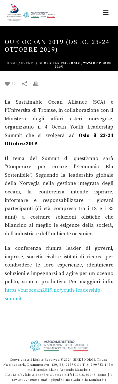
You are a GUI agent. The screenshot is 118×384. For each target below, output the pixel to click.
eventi (28, 63)
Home (12, 63)
